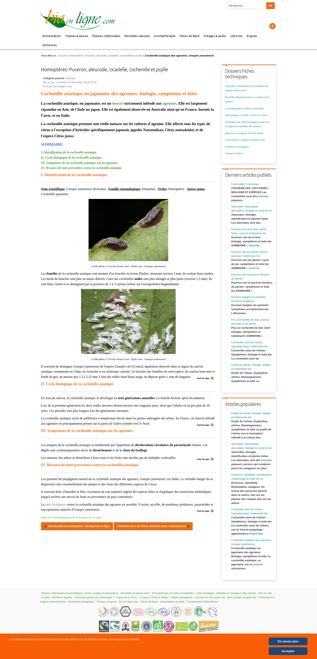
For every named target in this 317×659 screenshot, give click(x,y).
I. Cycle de (252, 268)
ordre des (256, 533)
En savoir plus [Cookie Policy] (288, 641)
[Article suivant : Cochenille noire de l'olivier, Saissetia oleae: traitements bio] (153, 526)
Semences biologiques (237, 146)
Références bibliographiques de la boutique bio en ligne (71, 517)
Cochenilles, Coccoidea (245, 184)
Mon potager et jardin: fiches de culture (246, 115)
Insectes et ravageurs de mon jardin (244, 133)
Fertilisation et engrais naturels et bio (245, 139)
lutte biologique (55, 504)
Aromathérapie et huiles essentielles (244, 108)
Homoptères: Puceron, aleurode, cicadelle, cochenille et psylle (105, 55)
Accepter (288, 651)
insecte (117, 103)
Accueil (62, 55)
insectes (263, 196)
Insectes (70, 78)
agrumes (169, 103)
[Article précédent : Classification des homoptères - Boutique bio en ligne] (77, 526)
